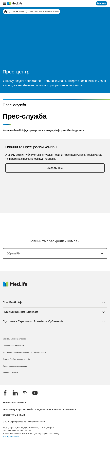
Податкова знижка (10, 373)
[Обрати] (100, 253)
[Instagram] (25, 393)
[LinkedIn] (15, 393)
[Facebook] (5, 393)
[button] (5, 3)
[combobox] (55, 253)
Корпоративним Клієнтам (13, 346)
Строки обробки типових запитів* (17, 359)
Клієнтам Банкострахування (14, 339)
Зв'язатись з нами (14, 415)
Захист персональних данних (15, 366)
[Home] (5, 12)
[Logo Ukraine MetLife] (15, 285)
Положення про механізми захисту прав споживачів (24, 353)
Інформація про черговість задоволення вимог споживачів (39, 409)
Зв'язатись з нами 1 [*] (14, 403)
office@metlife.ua (10, 436)
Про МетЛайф (18, 11)
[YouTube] (35, 393)
